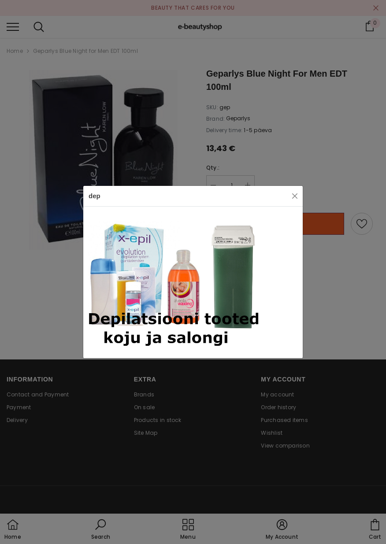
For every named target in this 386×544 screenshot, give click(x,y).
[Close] (295, 196)
